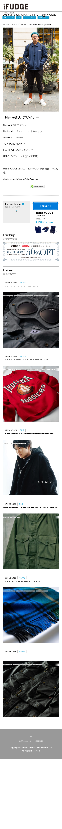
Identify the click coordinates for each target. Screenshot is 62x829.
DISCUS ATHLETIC (10, 396)
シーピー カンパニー (41, 315)
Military (13, 560)
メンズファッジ (29, 21)
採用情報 (39, 811)
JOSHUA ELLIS (9, 641)
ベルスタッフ (38, 723)
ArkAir (6, 560)
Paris (18, 21)
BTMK (6, 478)
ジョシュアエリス (42, 641)
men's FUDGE (8, 21)
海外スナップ (43, 21)
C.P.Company (8, 315)
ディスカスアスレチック (46, 396)
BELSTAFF (7, 723)
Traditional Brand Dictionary (23, 315)
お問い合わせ (25, 811)
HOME (6, 28)
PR (19, 560)
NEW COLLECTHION (18, 478)
